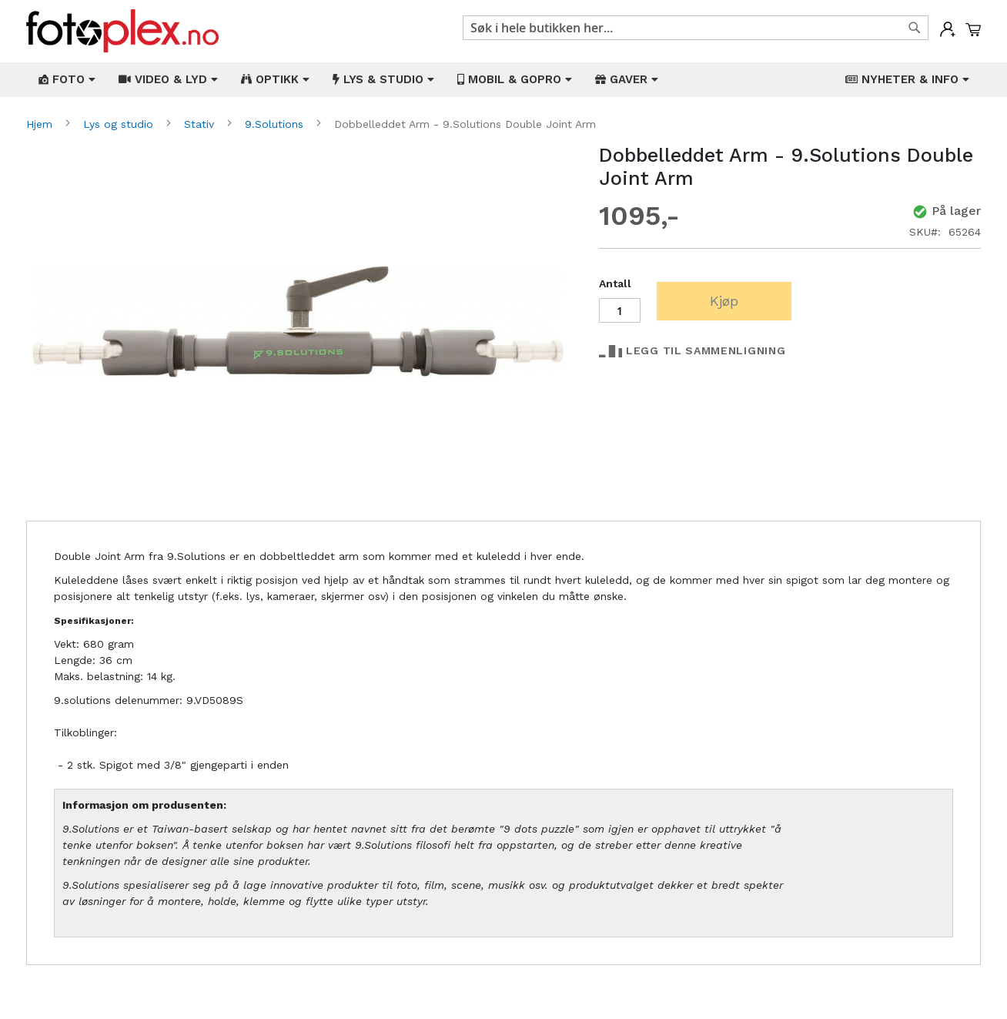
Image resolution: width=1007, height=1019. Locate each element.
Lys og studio (120, 124)
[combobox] (695, 27)
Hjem (41, 124)
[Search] (914, 27)
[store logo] (122, 31)
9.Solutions (276, 124)
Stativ (201, 124)
